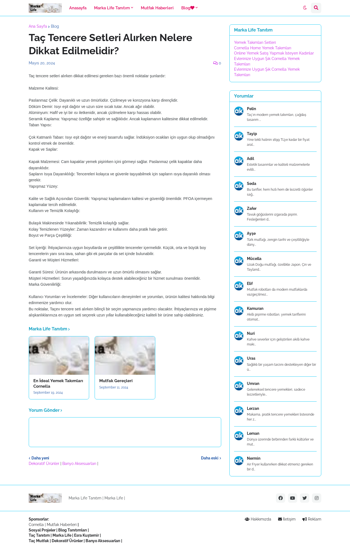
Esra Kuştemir (86, 535)
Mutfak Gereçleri (116, 380)
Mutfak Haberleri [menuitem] (157, 7)
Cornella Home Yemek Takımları (262, 48)
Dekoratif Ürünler (44, 463)
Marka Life (113, 498)
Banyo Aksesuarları (79, 463)
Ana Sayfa (38, 26)
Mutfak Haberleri (62, 524)
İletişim (287, 519)
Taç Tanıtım (39, 535)
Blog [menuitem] (187, 7)
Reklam (311, 519)
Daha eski (209, 458)
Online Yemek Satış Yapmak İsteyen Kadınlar (274, 53)
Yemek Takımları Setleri (255, 42)
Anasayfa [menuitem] (77, 7)
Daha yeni (40, 458)
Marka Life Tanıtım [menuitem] (112, 7)
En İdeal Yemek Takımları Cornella (58, 383)
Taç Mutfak (39, 541)
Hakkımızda (258, 519)
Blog (55, 26)
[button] (305, 8)
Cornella (36, 524)
